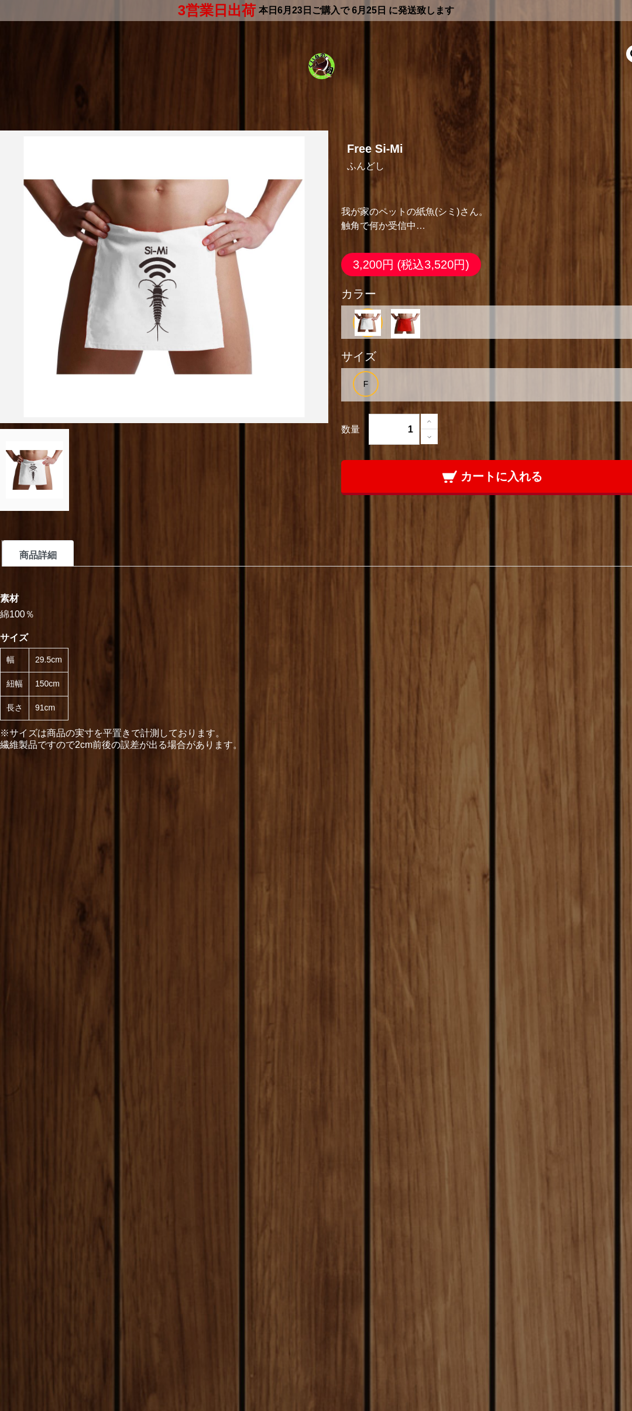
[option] (368, 322)
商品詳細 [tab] (38, 555)
